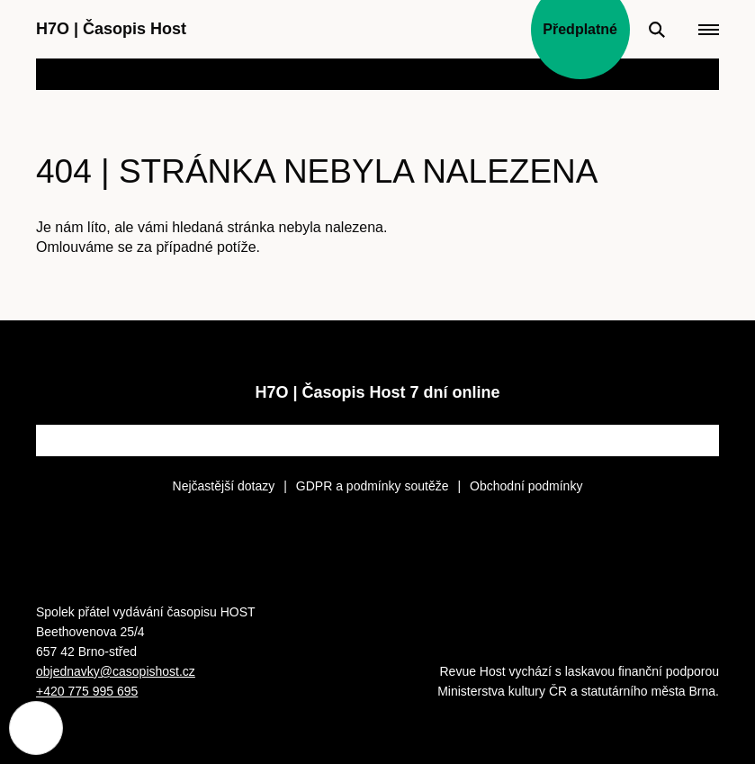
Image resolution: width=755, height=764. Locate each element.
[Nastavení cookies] (36, 728)
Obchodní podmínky (526, 486)
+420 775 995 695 (87, 691)
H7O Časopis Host (111, 29)
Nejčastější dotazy (224, 486)
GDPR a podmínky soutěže (372, 486)
